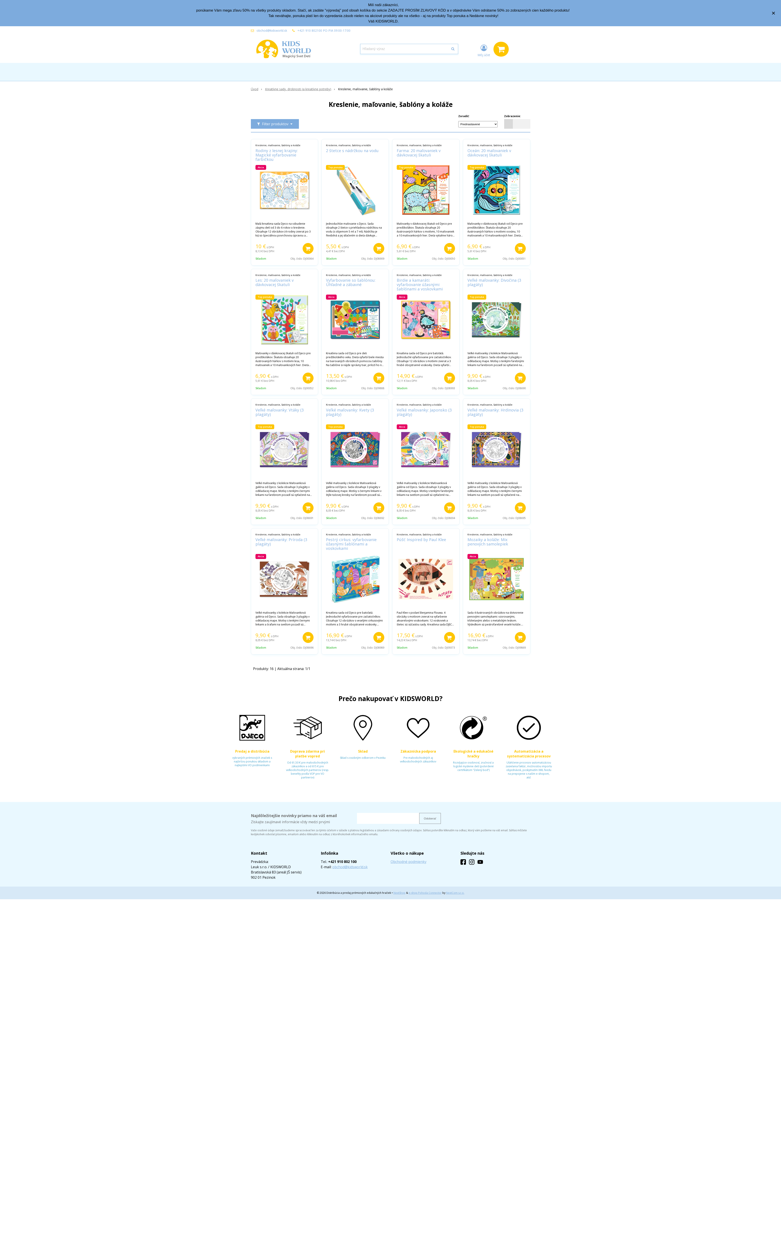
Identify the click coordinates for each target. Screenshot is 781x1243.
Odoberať (430, 818)
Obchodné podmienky (408, 861)
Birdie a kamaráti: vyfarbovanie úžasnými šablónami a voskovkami (420, 285)
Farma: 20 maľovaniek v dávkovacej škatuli (419, 153)
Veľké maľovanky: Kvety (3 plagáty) (350, 412)
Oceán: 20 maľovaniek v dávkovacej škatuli (489, 153)
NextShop (399, 893)
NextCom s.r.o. (455, 893)
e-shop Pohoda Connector (425, 893)
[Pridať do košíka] (308, 248)
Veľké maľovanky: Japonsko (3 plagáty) (424, 412)
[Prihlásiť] (484, 50)
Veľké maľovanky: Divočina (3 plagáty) (494, 282)
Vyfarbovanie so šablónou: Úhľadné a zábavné (351, 282)
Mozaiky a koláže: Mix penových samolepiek (487, 542)
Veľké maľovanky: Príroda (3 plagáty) (281, 542)
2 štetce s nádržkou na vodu (352, 150)
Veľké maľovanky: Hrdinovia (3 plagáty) (495, 412)
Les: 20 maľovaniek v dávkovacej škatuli (274, 282)
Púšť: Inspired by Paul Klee (421, 539)
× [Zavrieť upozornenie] (774, 13)
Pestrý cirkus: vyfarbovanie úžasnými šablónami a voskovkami (351, 544)
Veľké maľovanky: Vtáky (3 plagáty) (279, 412)
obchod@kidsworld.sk (272, 30)
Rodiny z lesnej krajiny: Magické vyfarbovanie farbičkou (276, 155)
